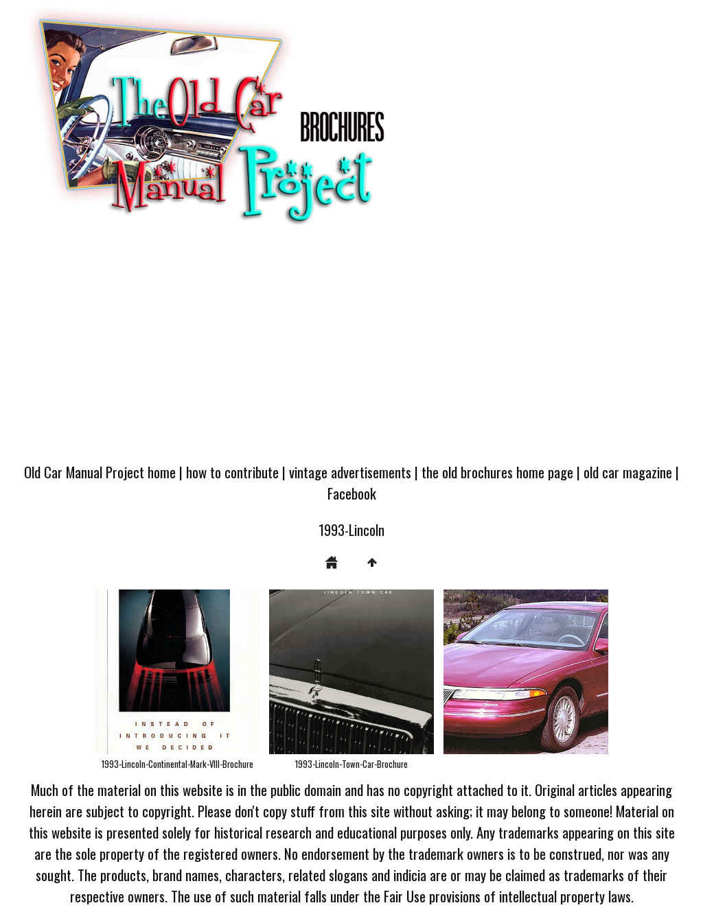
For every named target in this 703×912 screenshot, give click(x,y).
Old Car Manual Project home (100, 471)
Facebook (351, 493)
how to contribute (232, 471)
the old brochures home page (497, 471)
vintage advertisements (350, 471)
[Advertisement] (351, 351)
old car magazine (628, 471)
